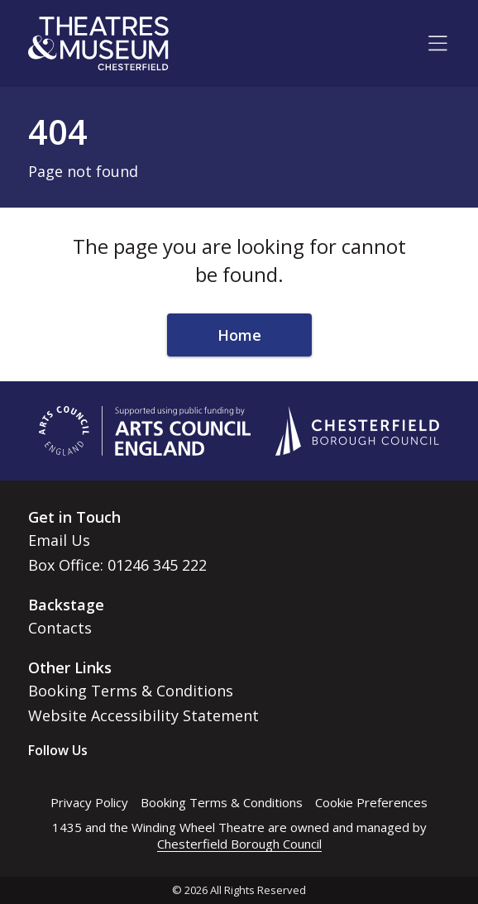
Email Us (59, 540)
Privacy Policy (89, 802)
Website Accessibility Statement (143, 715)
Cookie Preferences (371, 802)
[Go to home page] (98, 43)
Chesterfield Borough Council (239, 843)
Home (239, 335)
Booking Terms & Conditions (130, 691)
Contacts (60, 628)
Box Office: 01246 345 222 (117, 565)
